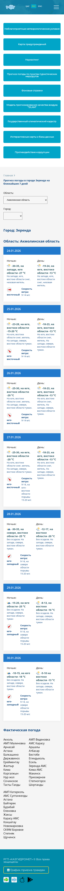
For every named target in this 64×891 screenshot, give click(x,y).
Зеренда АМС (38, 766)
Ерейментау (11, 762)
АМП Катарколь (13, 792)
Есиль (33, 762)
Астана (7, 751)
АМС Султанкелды (15, 796)
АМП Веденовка (39, 739)
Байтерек (9, 803)
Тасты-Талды (11, 785)
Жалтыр (8, 766)
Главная (8, 175)
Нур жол (8, 777)
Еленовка (9, 811)
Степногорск (37, 781)
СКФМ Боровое (13, 830)
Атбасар (34, 751)
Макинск (34, 773)
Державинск (11, 758)
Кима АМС (35, 770)
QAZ (27, 6)
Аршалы (34, 747)
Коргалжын (10, 773)
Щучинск (9, 837)
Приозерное (37, 777)
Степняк (8, 833)
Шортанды (36, 785)
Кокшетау (9, 822)
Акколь (8, 739)
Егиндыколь (37, 758)
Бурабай (9, 807)
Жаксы (7, 814)
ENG (40, 6)
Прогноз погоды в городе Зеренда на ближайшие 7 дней (26, 182)
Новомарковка (13, 826)
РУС (33, 6)
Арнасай (9, 747)
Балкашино (11, 754)
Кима (6, 770)
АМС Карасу (37, 743)
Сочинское (10, 781)
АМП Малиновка (14, 743)
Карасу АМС (11, 818)
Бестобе (34, 754)
